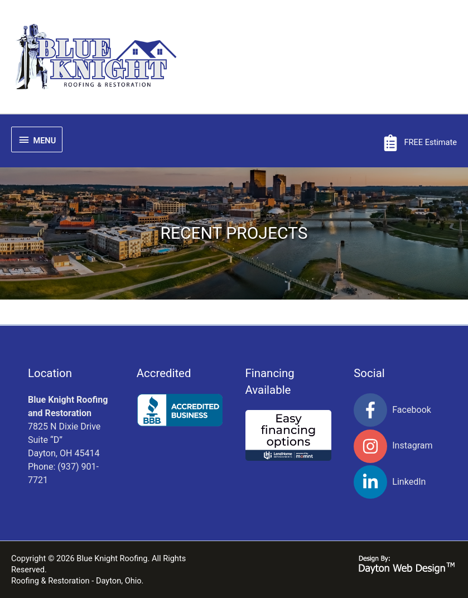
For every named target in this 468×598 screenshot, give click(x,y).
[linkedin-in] (397, 482)
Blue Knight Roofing (111, 558)
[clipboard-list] (419, 143)
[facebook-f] (397, 410)
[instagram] (397, 446)
